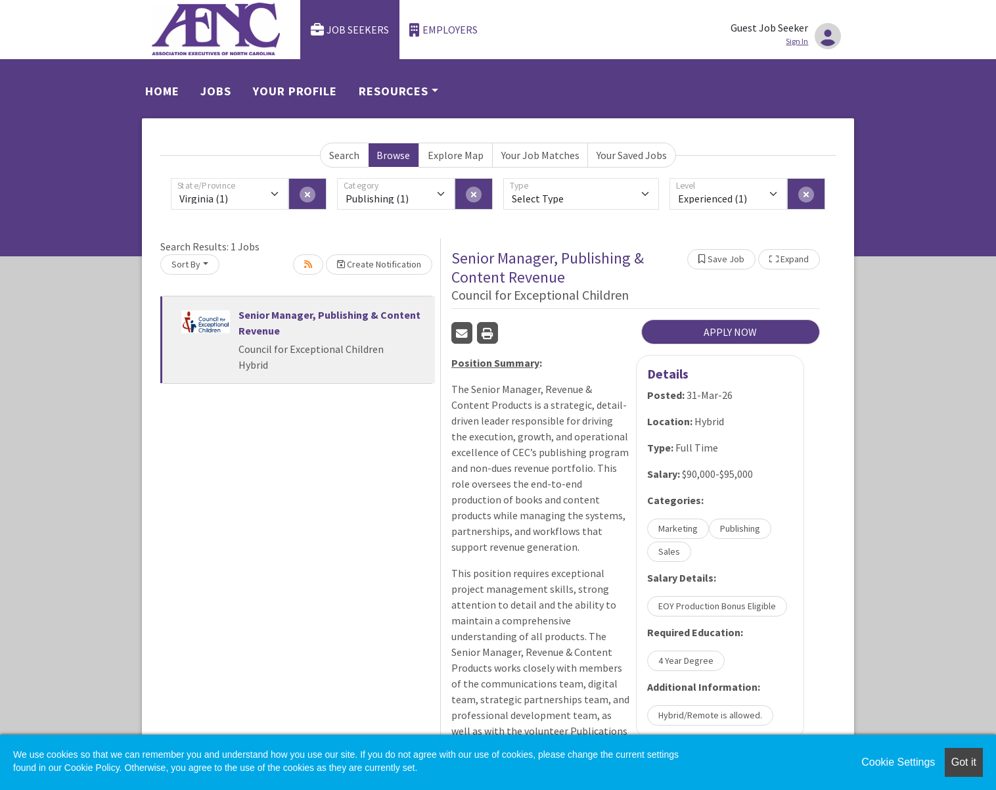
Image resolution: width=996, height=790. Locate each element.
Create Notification (379, 264)
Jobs (215, 91)
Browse (393, 155)
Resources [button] (393, 91)
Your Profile (295, 91)
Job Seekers (350, 30)
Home (162, 91)
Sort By (185, 264)
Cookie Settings (898, 762)
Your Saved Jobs (632, 155)
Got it (963, 762)
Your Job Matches (540, 155)
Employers (443, 30)
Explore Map (456, 155)
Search (344, 155)
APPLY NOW (730, 331)
